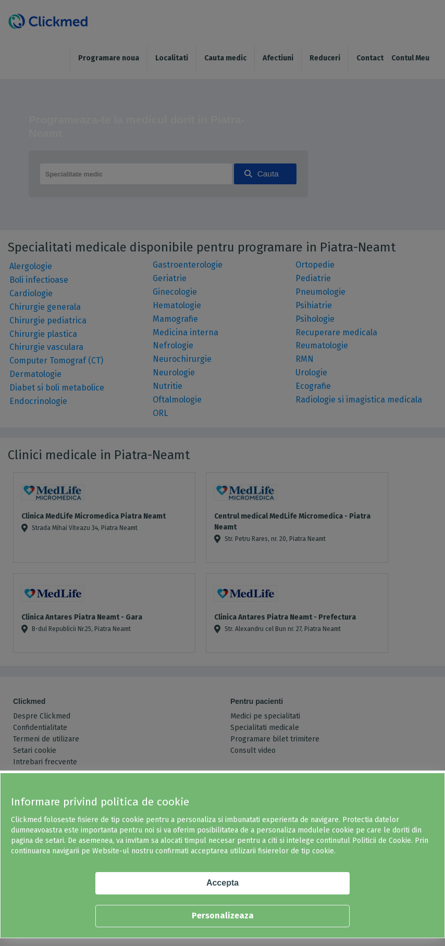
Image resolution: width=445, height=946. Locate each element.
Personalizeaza (223, 915)
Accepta (222, 882)
